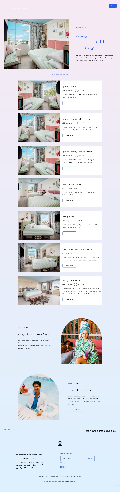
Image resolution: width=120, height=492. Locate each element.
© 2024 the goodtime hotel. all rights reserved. (60, 481)
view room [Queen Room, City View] (69, 135)
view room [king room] (69, 233)
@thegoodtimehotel (101, 431)
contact (41, 476)
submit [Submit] (89, 458)
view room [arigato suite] (69, 299)
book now (27, 354)
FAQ (47, 476)
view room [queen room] (69, 103)
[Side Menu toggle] (4, 6)
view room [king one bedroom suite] (69, 265)
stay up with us (66, 453)
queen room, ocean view (77, 152)
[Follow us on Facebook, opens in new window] (61, 467)
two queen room (71, 184)
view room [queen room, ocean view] (69, 168)
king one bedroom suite (77, 249)
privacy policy (76, 476)
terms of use (54, 476)
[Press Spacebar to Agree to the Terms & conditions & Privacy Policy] (61, 462)
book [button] (112, 6)
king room (68, 217)
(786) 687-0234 (25, 468)
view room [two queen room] (69, 200)
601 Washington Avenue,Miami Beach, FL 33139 (30, 464)
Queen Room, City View (76, 119)
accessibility (64, 476)
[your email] (72, 458)
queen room (69, 87)
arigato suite (71, 281)
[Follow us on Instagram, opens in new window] (64, 467)
